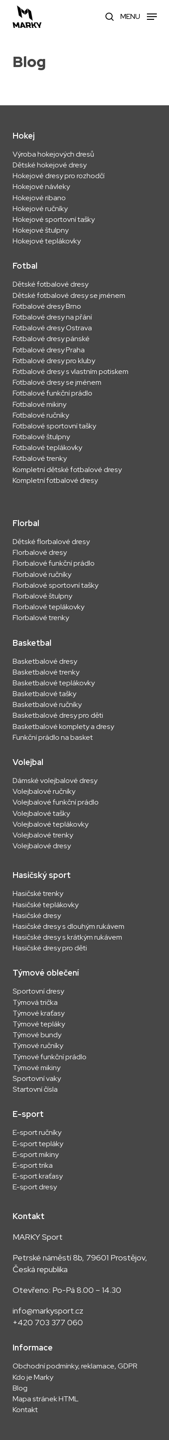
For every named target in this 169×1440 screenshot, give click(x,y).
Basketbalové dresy (45, 661)
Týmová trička (35, 1002)
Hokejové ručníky (40, 208)
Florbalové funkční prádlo (54, 563)
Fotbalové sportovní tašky (54, 426)
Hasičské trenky (38, 893)
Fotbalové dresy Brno (47, 306)
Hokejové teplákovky (47, 241)
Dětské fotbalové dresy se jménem (69, 295)
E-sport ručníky (37, 1132)
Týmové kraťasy (38, 1013)
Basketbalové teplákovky (54, 683)
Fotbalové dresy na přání (52, 317)
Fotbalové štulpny (41, 437)
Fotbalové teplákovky (47, 447)
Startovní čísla (35, 1089)
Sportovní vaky (37, 1078)
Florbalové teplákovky (48, 607)
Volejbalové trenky (43, 835)
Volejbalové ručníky (44, 791)
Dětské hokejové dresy (50, 165)
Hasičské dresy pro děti (50, 948)
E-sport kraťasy (38, 1176)
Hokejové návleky (41, 186)
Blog (20, 1388)
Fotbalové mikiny (39, 404)
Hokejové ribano (39, 198)
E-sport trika (33, 1165)
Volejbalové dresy (42, 846)
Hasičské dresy (37, 915)
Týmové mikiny (36, 1067)
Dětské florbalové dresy (51, 541)
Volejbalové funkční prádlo (56, 802)
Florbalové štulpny (42, 596)
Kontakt (25, 1409)
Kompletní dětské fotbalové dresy (67, 469)
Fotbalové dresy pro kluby (54, 360)
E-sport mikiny (36, 1154)
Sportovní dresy (38, 991)
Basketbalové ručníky (47, 704)
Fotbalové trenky (40, 458)
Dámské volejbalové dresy (55, 780)
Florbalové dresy (40, 552)
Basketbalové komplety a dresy (63, 726)
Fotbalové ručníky (41, 415)
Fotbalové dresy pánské (51, 338)
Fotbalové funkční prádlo (52, 393)
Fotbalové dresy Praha (49, 350)
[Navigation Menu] (138, 16)
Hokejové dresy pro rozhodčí (59, 176)
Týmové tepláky (39, 1024)
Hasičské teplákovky (45, 905)
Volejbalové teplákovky (50, 824)
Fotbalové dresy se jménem (57, 382)
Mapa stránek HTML (45, 1399)
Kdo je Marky (33, 1377)
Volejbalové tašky (41, 813)
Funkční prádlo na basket (53, 737)
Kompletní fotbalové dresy (55, 480)
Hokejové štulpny (41, 230)
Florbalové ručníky (42, 574)
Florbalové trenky (41, 617)
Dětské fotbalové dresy (50, 284)
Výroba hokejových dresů (53, 154)
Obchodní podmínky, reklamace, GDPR (75, 1366)
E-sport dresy (35, 1187)
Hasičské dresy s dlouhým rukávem (68, 926)
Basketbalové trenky (46, 672)
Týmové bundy (37, 1035)
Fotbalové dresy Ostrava (52, 328)
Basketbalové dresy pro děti (58, 715)
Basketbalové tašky (44, 694)
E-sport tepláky (38, 1144)
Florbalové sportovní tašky (55, 585)
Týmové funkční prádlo (50, 1057)
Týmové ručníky (38, 1045)
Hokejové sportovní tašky (54, 219)
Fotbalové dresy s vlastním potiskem (70, 371)
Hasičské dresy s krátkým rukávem (67, 937)
